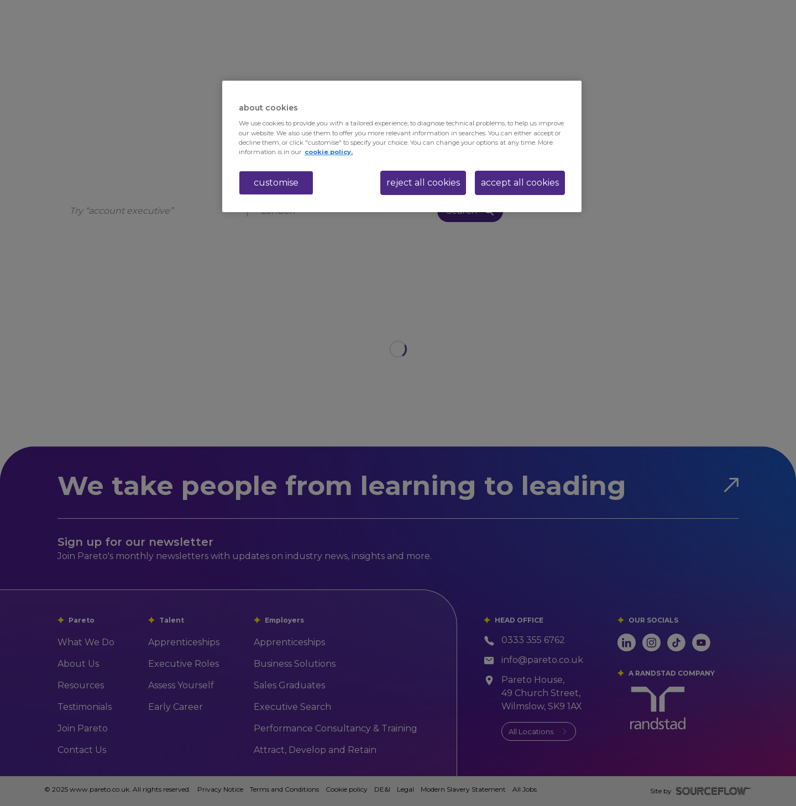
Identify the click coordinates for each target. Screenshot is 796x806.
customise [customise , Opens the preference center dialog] (276, 182)
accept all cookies (520, 182)
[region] (402, 146)
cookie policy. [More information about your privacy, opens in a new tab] (329, 152)
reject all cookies (423, 182)
